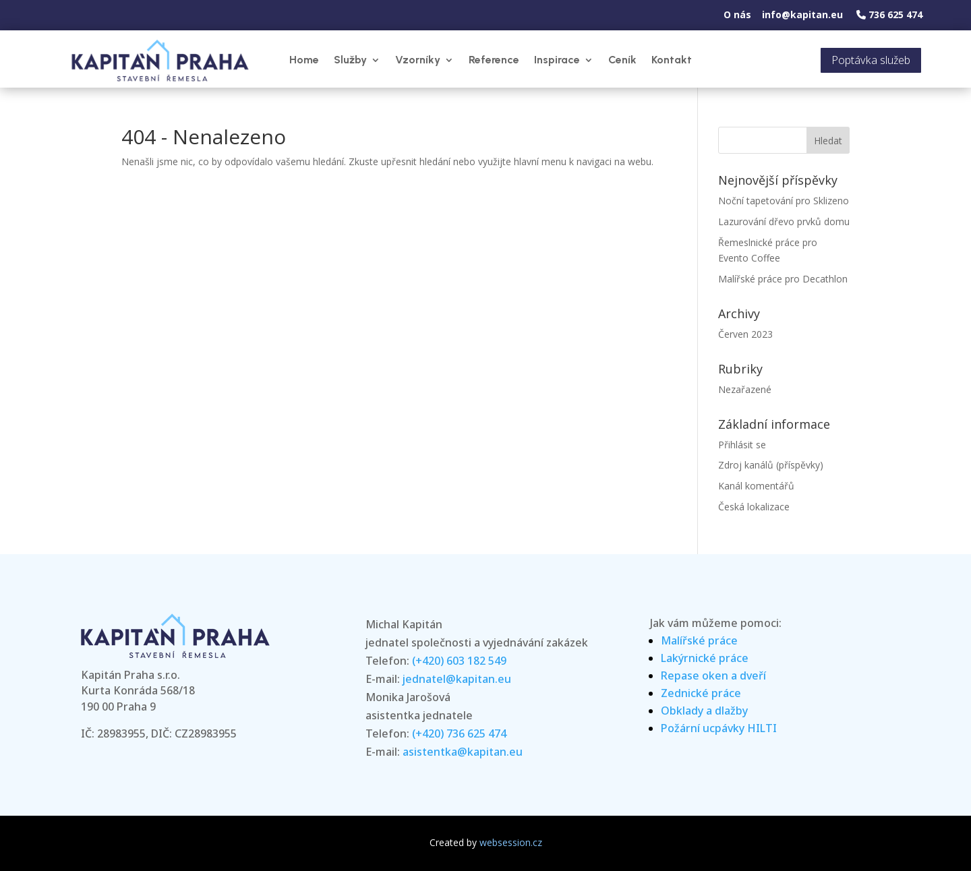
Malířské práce (699, 640)
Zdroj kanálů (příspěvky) (770, 464)
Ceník (622, 59)
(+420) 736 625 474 (459, 733)
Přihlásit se (742, 444)
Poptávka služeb (870, 60)
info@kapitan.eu (802, 14)
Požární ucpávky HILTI (719, 728)
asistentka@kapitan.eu (463, 751)
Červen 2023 (745, 334)
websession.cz (510, 842)
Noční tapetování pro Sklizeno (783, 200)
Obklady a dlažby (704, 710)
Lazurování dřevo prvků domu (784, 221)
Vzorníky (417, 59)
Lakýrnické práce (704, 658)
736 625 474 (889, 14)
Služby (350, 59)
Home (304, 59)
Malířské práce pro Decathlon (783, 278)
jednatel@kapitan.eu (457, 678)
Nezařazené (744, 389)
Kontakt (671, 59)
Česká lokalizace (754, 506)
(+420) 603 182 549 (459, 660)
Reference (494, 59)
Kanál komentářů (756, 485)
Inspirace (557, 59)
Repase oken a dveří (713, 675)
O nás (737, 14)
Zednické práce (701, 693)
